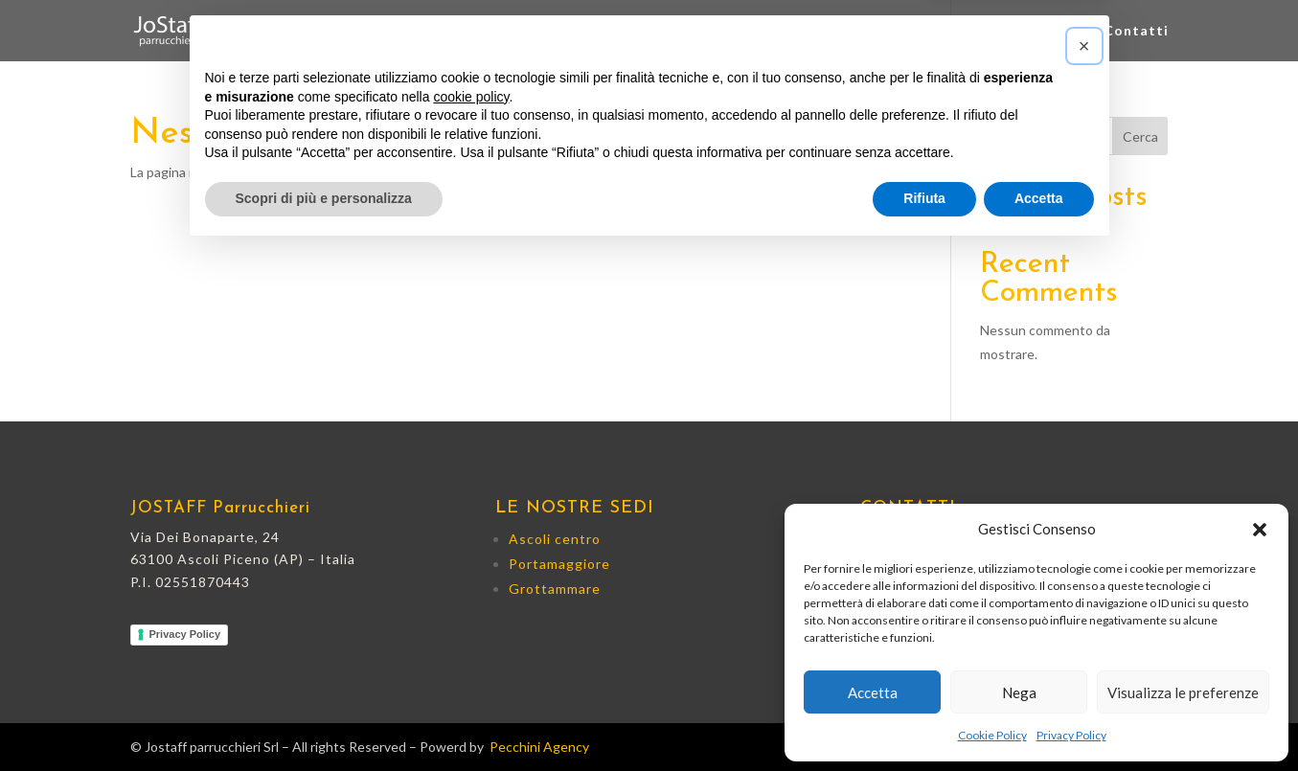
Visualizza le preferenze (1183, 692)
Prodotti (1047, 31)
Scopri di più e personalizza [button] (324, 718)
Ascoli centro (678, 31)
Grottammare (940, 31)
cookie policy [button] (471, 616)
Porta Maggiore (808, 31)
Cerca (1140, 136)
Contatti (1136, 31)
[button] (1259, 529)
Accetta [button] (1038, 718)
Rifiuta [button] (924, 718)
